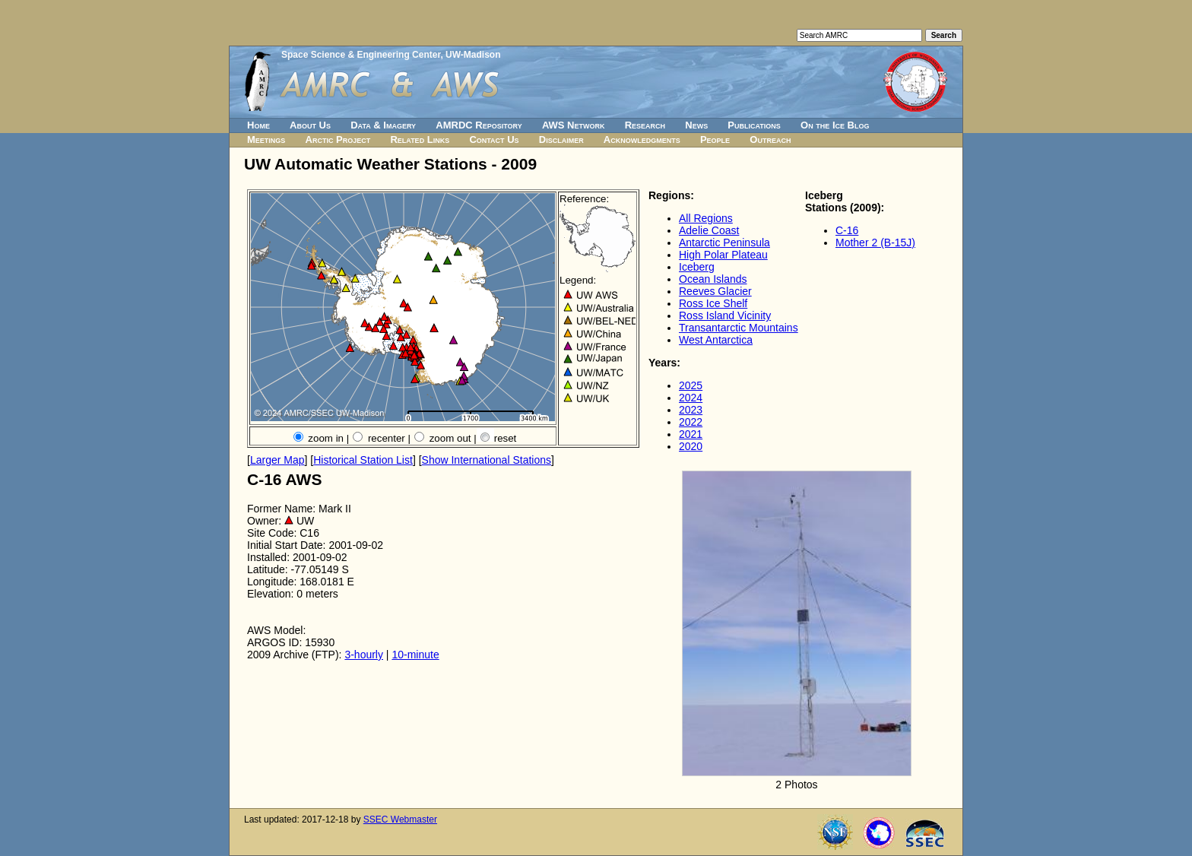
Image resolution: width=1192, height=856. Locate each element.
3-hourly (363, 654)
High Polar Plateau (723, 255)
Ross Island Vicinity (725, 315)
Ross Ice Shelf (713, 303)
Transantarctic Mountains (738, 328)
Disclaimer (561, 139)
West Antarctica (716, 340)
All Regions (706, 218)
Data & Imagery (383, 125)
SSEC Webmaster (400, 819)
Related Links (419, 139)
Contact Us (493, 139)
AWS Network (573, 125)
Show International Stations (486, 460)
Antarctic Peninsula (724, 242)
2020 (690, 446)
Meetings (266, 139)
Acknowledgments (642, 139)
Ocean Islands (713, 279)
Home (258, 125)
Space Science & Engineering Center (360, 54)
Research (645, 125)
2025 (690, 385)
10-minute (415, 654)
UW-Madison (472, 54)
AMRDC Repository (479, 125)
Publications (754, 125)
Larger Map (277, 460)
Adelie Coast (709, 230)
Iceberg (697, 267)
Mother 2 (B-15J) (875, 242)
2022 (690, 422)
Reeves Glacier (715, 291)
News (696, 125)
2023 (690, 410)
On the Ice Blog (834, 125)
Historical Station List (363, 460)
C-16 (846, 230)
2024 (690, 398)
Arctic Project (338, 139)
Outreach (770, 139)
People (715, 139)
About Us (310, 125)
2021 (690, 434)
